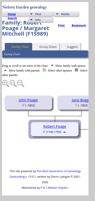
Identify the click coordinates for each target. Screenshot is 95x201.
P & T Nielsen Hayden (54, 187)
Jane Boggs (81, 99)
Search (12, 18)
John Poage (28, 99)
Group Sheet (46, 46)
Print (61, 25)
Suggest (70, 46)
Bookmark (79, 25)
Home (12, 14)
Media (65, 14)
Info (38, 20)
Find (38, 14)
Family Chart (18, 46)
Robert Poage (54, 126)
